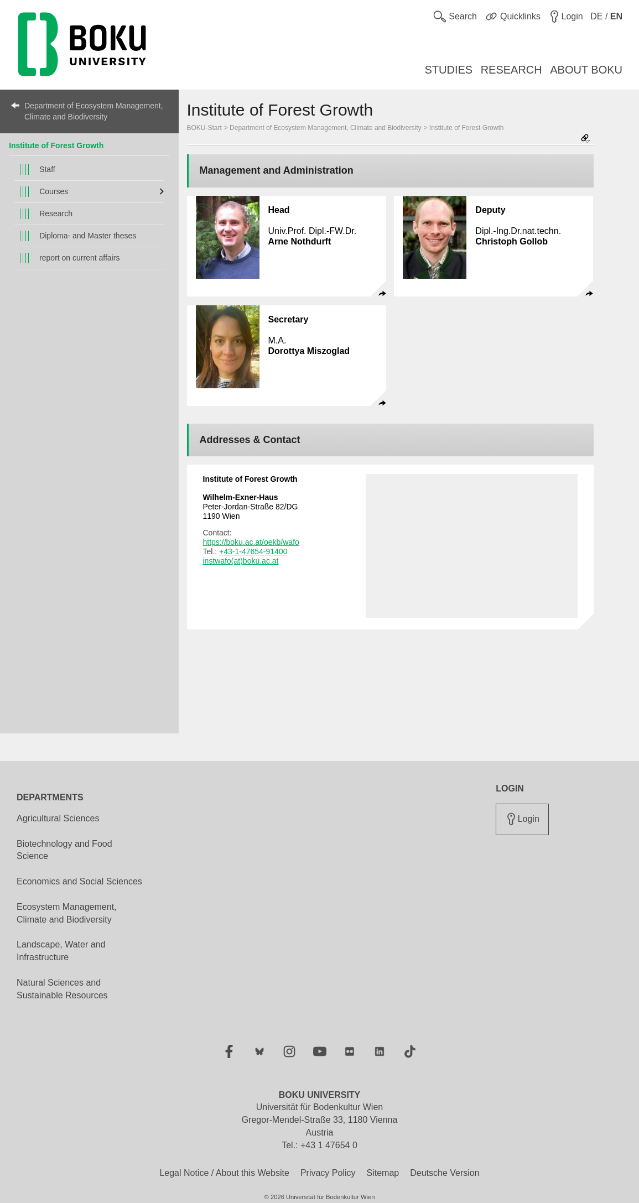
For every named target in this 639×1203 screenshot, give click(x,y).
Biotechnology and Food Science (64, 850)
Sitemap (382, 1173)
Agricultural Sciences (58, 818)
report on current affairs (79, 257)
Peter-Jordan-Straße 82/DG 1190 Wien (250, 506)
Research (55, 213)
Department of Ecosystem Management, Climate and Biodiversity (93, 111)
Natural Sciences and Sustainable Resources (62, 989)
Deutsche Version (444, 1173)
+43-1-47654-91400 (253, 551)
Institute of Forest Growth (56, 145)
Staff (47, 169)
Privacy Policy (328, 1173)
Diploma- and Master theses (87, 235)
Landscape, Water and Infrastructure (61, 951)
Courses (53, 191)
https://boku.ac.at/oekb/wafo (251, 542)
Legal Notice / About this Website (224, 1173)
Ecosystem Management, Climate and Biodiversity (67, 913)
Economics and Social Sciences (79, 881)
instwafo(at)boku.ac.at (241, 560)
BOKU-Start (204, 128)
